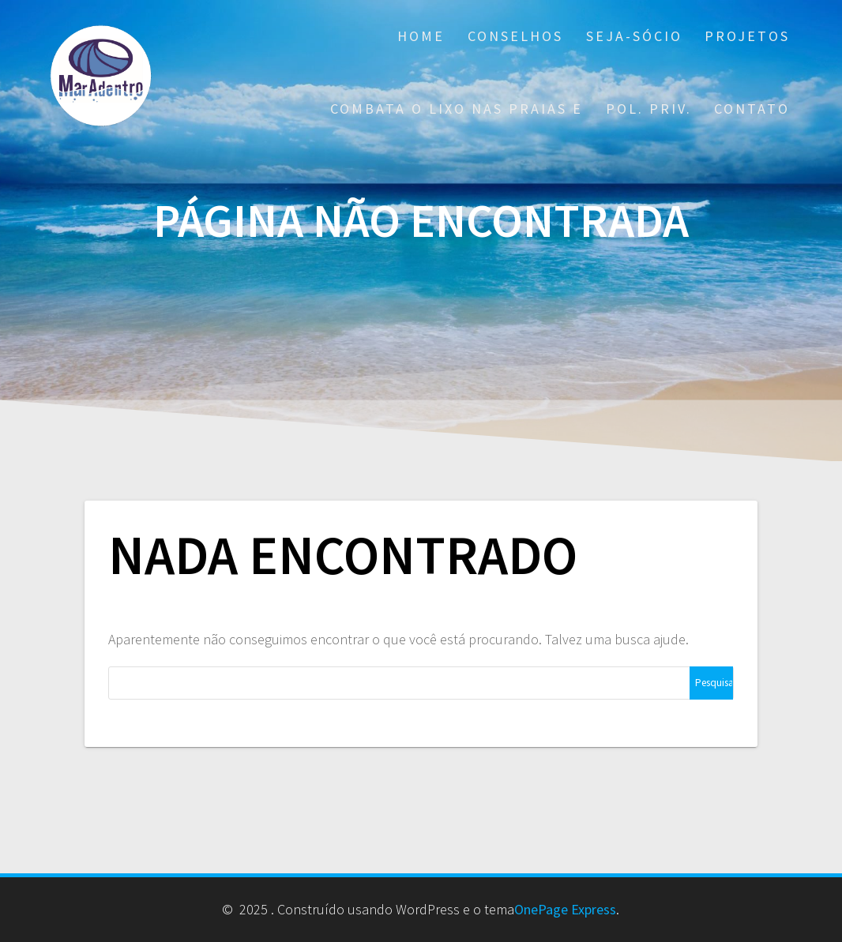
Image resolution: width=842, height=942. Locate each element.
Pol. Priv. (649, 108)
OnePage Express (565, 909)
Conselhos (515, 36)
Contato (752, 108)
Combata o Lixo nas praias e (456, 108)
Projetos (747, 36)
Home (421, 36)
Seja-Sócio (634, 36)
